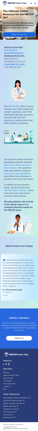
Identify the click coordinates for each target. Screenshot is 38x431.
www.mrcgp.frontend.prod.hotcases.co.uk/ (15, 428)
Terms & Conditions (9, 424)
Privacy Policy (19, 424)
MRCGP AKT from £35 (19, 34)
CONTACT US (19, 338)
